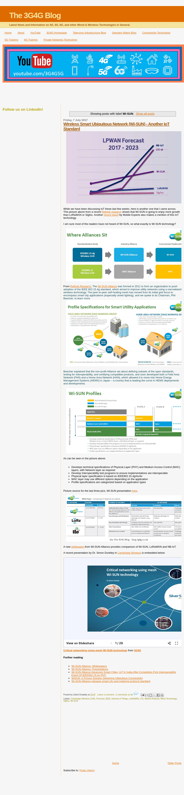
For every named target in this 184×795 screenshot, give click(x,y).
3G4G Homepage (56, 32)
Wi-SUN (74, 701)
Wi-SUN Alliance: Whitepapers (89, 666)
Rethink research (112, 211)
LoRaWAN (134, 699)
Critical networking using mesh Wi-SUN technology (95, 650)
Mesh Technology (169, 699)
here (134, 490)
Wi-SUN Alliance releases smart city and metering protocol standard (111, 681)
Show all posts (145, 113)
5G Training (11, 39)
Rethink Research (80, 286)
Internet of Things (119, 699)
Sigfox (66, 701)
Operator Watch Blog (124, 32)
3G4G (137, 650)
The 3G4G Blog (35, 15)
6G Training (30, 39)
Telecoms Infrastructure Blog (89, 32)
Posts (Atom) (87, 770)
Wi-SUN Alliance (107, 286)
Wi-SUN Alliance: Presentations (90, 669)
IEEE (108, 699)
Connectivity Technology (156, 32)
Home (8, 32)
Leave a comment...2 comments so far (115, 695)
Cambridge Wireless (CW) (83, 699)
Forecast (100, 699)
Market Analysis (152, 699)
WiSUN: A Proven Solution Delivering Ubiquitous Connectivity (107, 678)
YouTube (35, 32)
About (21, 32)
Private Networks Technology (60, 39)
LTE (141, 699)
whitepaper (78, 546)
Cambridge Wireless (129, 552)
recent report (111, 214)
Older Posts (174, 763)
